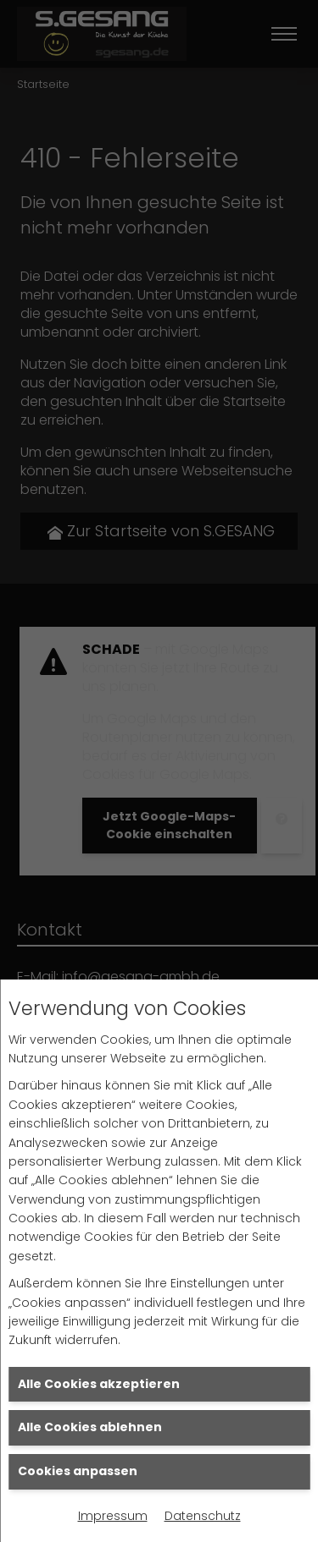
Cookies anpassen (77, 1470)
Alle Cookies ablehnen (90, 1427)
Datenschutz (203, 1515)
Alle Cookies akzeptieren (99, 1383)
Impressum (113, 1515)
